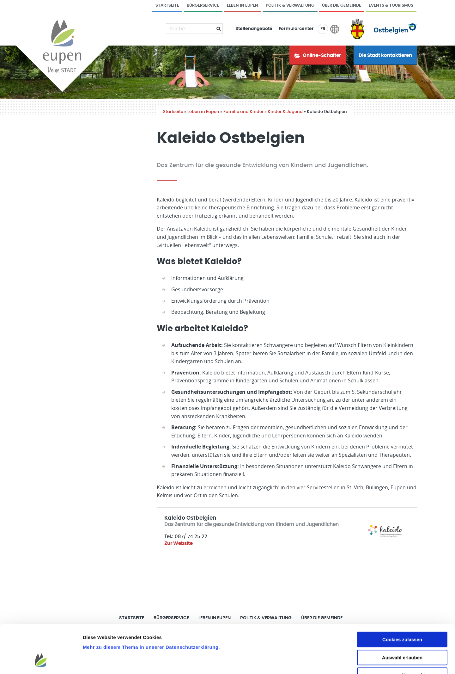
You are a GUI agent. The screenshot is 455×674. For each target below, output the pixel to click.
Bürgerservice (203, 5)
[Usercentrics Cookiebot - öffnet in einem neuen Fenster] (41, 661)
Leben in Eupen (242, 5)
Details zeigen (336, 661)
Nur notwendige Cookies (402, 634)
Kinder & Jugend (285, 112)
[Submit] (216, 29)
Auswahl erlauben (402, 616)
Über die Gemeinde (341, 5)
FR (322, 29)
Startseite (167, 5)
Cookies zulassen (402, 598)
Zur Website (178, 543)
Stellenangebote (253, 29)
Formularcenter (296, 29)
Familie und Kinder (243, 112)
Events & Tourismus (391, 5)
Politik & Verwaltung (290, 5)
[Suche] (190, 29)
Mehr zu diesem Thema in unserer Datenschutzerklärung (150, 606)
